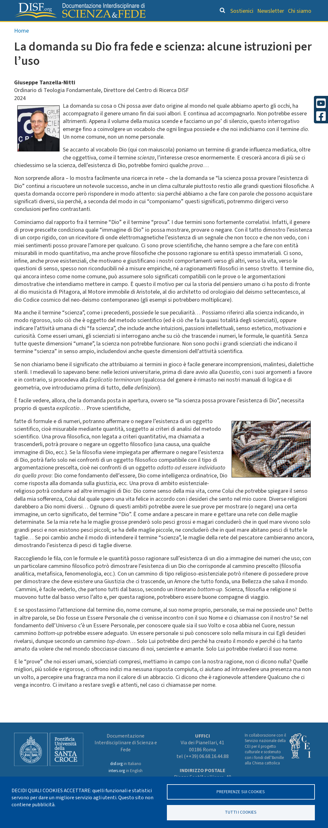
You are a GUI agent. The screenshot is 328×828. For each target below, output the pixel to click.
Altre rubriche (285, 27)
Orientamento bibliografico (122, 27)
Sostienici (241, 11)
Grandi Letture (50, 27)
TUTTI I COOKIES (241, 812)
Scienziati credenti (233, 27)
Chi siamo (299, 11)
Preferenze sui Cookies (241, 791)
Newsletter (270, 11)
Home (21, 44)
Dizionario (186, 27)
